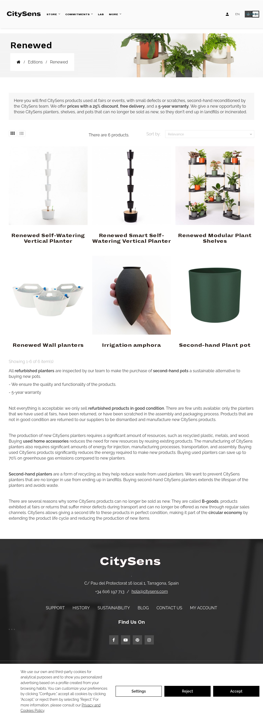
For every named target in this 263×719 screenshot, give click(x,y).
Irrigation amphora (131, 345)
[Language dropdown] (237, 14)
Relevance (210, 134)
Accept (236, 691)
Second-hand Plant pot (215, 345)
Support (55, 607)
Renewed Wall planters (48, 345)
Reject (187, 691)
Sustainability (114, 607)
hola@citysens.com (150, 591)
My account (203, 607)
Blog (143, 607)
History (81, 607)
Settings (139, 691)
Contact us (169, 607)
